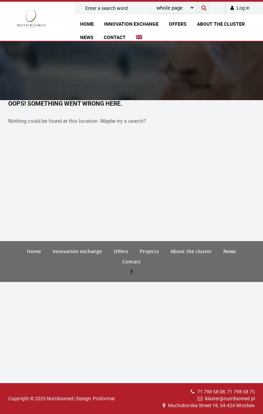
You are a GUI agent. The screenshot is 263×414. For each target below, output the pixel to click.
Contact (115, 37)
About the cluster (221, 24)
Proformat (104, 398)
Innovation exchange (131, 24)
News (86, 37)
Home (87, 24)
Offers (178, 24)
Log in (240, 7)
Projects (149, 251)
